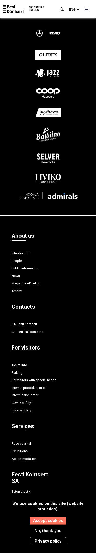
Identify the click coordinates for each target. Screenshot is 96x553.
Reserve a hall (22, 444)
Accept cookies (48, 520)
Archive (17, 291)
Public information (25, 268)
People (17, 261)
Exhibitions (20, 451)
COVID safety (21, 403)
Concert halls (37, 8)
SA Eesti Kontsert (24, 324)
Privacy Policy (21, 410)
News (16, 276)
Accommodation (24, 459)
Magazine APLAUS (25, 283)
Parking (17, 373)
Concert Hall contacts (27, 332)
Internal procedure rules (29, 388)
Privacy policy (48, 541)
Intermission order (25, 395)
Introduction (20, 253)
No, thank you (48, 530)
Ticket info (19, 365)
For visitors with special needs (34, 380)
